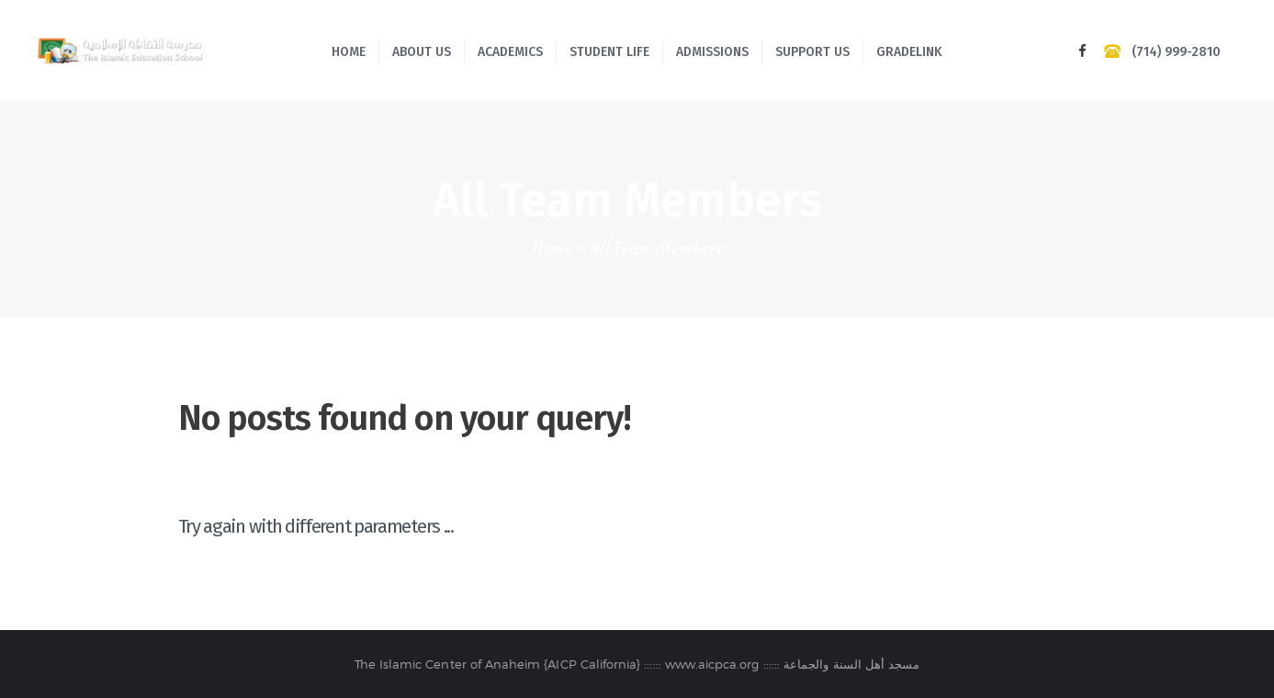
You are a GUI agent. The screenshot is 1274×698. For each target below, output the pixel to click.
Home (552, 249)
